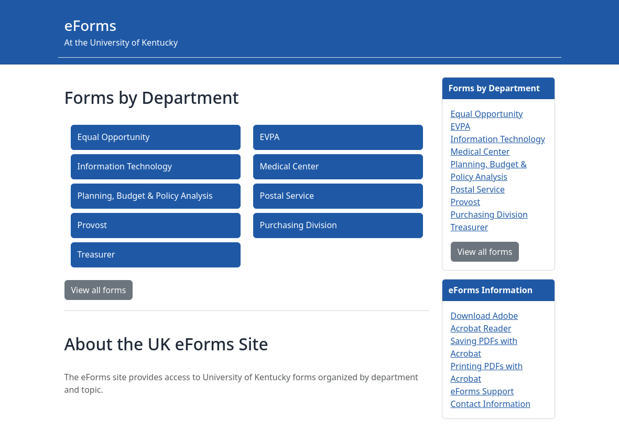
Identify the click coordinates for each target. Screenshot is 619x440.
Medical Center (289, 166)
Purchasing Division (299, 225)
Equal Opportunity (114, 137)
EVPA (270, 137)
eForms (90, 25)
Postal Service (287, 195)
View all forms (98, 290)
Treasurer (96, 254)
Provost (92, 225)
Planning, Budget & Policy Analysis (145, 195)
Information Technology (125, 166)
